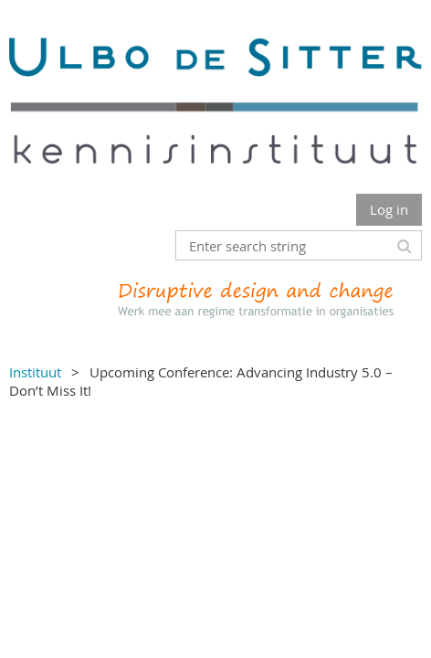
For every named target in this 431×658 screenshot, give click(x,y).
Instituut (35, 372)
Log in (389, 209)
